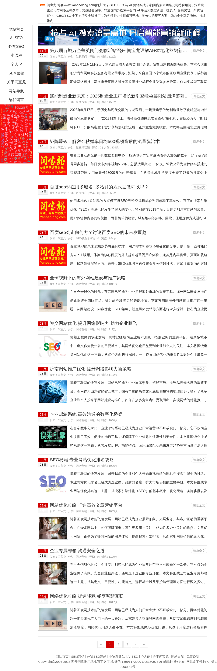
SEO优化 (81, 238)
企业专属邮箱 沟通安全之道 (77, 550)
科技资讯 (81, 102)
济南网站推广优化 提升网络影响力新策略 (90, 368)
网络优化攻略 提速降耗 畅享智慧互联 (87, 596)
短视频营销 (83, 147)
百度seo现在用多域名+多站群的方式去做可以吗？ (99, 186)
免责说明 (192, 656)
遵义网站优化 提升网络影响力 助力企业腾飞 (93, 323)
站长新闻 (81, 56)
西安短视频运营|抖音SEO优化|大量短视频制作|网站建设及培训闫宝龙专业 (16, 13)
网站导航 (16, 91)
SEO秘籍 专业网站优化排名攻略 (82, 459)
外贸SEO (16, 46)
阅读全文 (199, 50)
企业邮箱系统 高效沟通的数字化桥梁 (86, 414)
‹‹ (101, 644)
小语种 (16, 55)
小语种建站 (117, 656)
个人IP (16, 64)
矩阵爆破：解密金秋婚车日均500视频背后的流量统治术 (105, 141)
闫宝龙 (62, 56)
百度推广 (81, 193)
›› (144, 644)
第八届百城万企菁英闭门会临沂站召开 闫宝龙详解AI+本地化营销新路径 (121, 50)
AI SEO (16, 38)
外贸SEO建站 (96, 656)
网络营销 (81, 283)
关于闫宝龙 (16, 82)
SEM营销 (16, 73)
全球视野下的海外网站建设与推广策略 (88, 277)
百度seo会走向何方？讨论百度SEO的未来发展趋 (98, 232)
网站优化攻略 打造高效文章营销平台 (86, 505)
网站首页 (16, 29)
